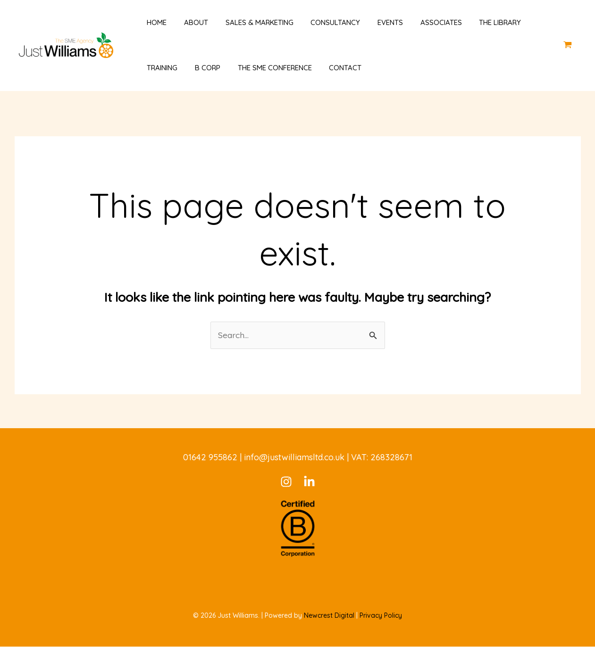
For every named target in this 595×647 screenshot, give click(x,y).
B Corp (198, 67)
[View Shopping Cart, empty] (567, 45)
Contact (329, 67)
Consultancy (319, 22)
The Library (475, 22)
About (187, 22)
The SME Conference (262, 67)
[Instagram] (286, 482)
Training (156, 67)
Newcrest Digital (329, 616)
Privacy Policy (381, 616)
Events (371, 22)
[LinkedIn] (309, 482)
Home (150, 22)
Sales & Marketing (247, 22)
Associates (419, 22)
